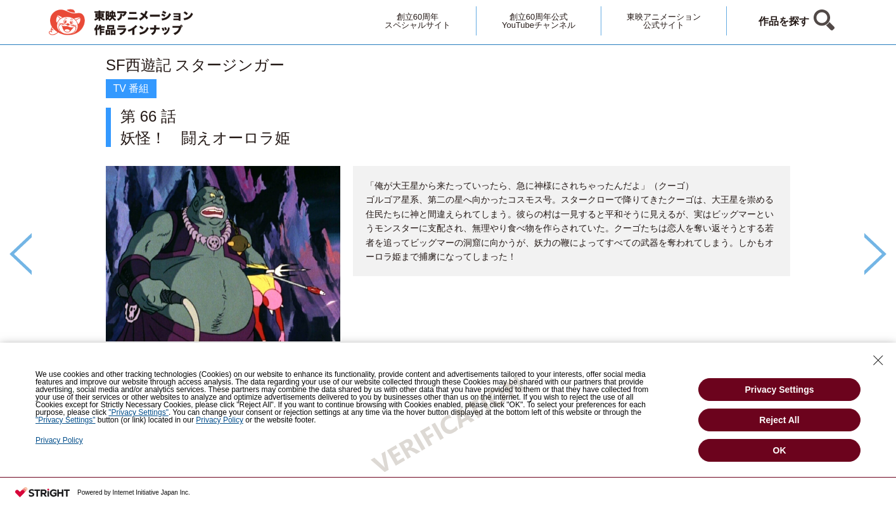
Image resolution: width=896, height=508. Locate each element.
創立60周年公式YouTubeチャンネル (538, 21)
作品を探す (783, 21)
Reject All (779, 420)
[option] (448, 232)
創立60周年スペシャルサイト (418, 21)
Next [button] (875, 254)
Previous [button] (21, 254)
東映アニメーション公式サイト (664, 21)
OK (779, 450)
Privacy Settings (779, 389)
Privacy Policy (59, 440)
